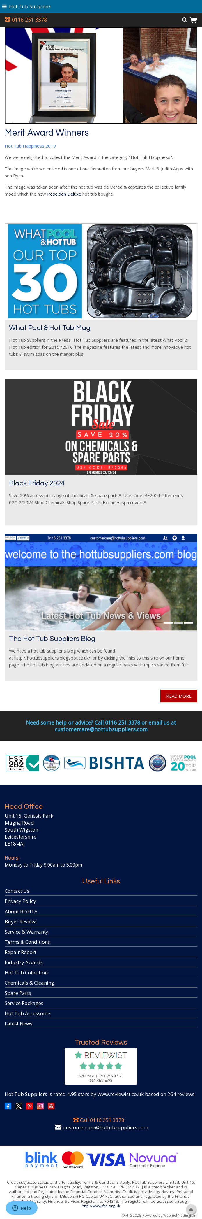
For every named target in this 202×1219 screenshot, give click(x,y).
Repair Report (20, 952)
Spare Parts (18, 993)
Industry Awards (24, 962)
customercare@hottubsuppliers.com (105, 1127)
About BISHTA (21, 911)
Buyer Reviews (21, 921)
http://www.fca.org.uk (101, 1206)
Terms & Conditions (27, 942)
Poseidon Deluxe (64, 194)
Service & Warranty (26, 931)
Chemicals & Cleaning (29, 982)
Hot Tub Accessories (28, 1013)
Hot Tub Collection (26, 972)
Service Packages (24, 1003)
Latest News (18, 1023)
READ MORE (179, 696)
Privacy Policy (20, 901)
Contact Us (17, 890)
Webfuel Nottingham (180, 1215)
